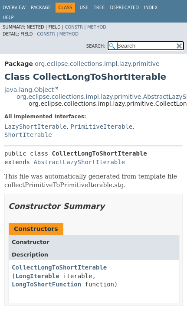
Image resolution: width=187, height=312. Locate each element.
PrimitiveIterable (101, 126)
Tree (99, 7)
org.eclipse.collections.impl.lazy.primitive (97, 63)
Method (96, 27)
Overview (14, 7)
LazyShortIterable (35, 126)
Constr (74, 27)
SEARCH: (95, 46)
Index (150, 7)
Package (41, 7)
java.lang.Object (29, 89)
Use (84, 7)
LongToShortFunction (46, 284)
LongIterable (37, 276)
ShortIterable (28, 134)
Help (8, 17)
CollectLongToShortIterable (59, 267)
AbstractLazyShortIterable (79, 162)
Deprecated (124, 7)
